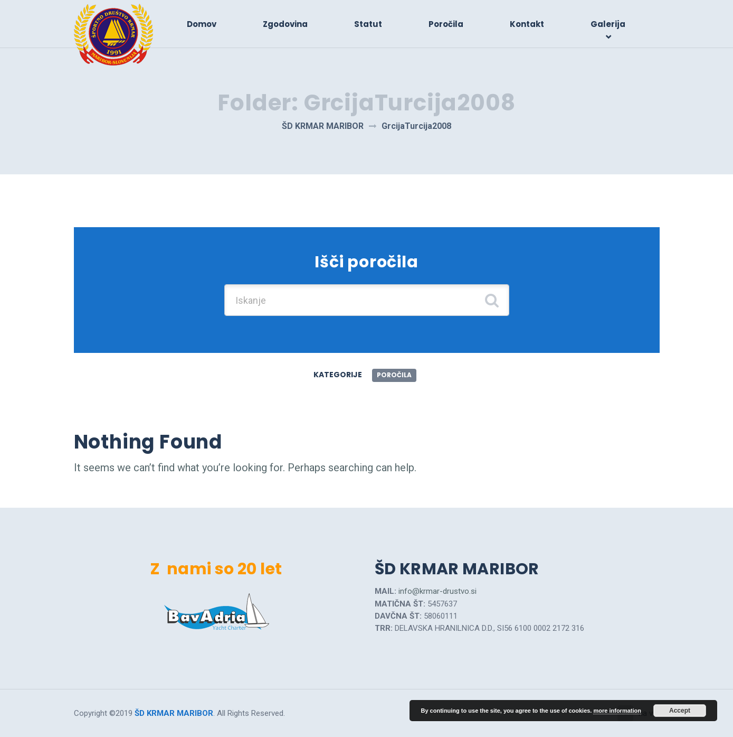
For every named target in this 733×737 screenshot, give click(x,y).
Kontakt (527, 24)
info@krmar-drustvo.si (437, 591)
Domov (201, 24)
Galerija (608, 24)
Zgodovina (285, 24)
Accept (679, 710)
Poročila (446, 24)
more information (617, 710)
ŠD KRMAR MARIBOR (174, 713)
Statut (368, 24)
